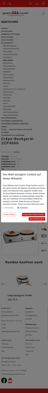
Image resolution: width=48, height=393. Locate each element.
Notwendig (9, 208)
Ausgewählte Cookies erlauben (33, 214)
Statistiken (24, 208)
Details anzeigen (9, 214)
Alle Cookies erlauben (37, 219)
